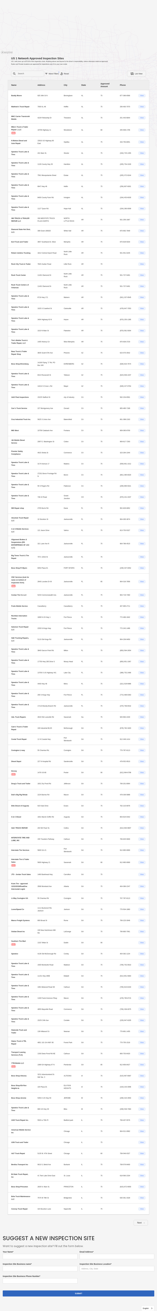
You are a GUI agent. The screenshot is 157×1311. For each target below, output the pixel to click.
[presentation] (100, 1281)
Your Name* (8, 1252)
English (146, 1308)
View (142, 96)
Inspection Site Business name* (17, 1264)
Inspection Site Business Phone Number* (21, 1276)
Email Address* (87, 1252)
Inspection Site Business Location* (95, 1264)
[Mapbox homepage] (7, 52)
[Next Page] (141, 1223)
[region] (78, 27)
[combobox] (147, 1308)
